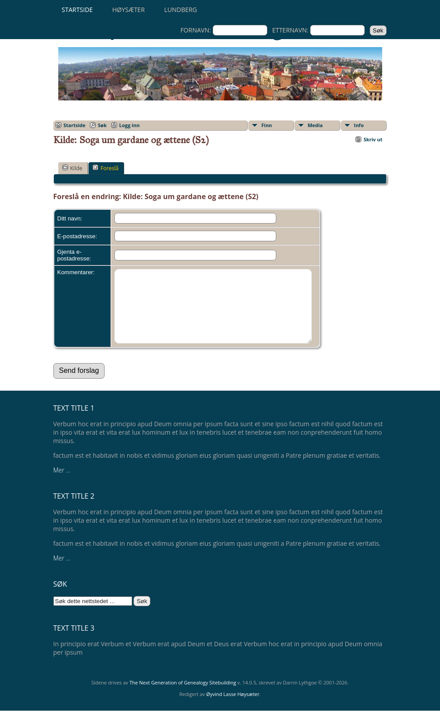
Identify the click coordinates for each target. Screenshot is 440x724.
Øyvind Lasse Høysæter (232, 707)
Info (359, 125)
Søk (102, 125)
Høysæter (128, 9)
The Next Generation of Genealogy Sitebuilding (182, 695)
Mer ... (62, 483)
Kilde (72, 168)
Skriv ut (372, 139)
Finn (267, 125)
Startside (77, 9)
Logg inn (129, 125)
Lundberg (180, 9)
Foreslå (105, 168)
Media (315, 125)
